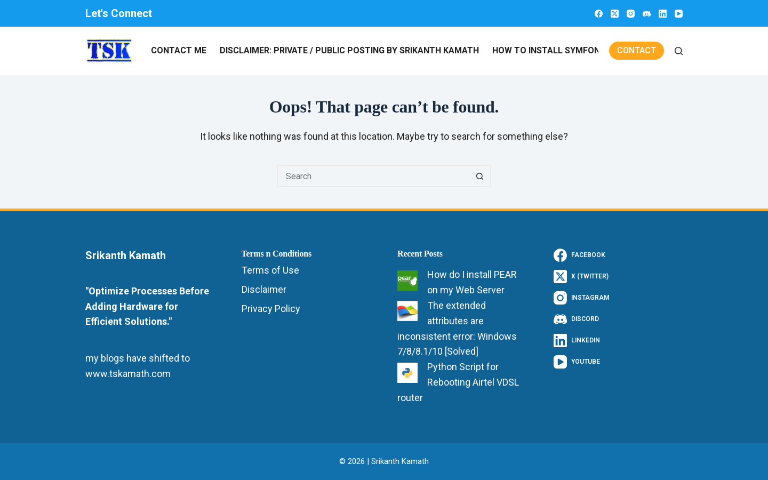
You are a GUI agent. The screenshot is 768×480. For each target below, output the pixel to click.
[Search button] (480, 176)
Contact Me (178, 50)
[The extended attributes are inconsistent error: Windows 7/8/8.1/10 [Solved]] (407, 311)
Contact (636, 50)
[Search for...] (373, 176)
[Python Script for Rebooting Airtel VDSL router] (407, 373)
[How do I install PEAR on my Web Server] (407, 280)
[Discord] (647, 14)
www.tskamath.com (128, 373)
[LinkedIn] (663, 14)
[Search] (679, 51)
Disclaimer (264, 289)
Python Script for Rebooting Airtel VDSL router (458, 382)
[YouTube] (679, 14)
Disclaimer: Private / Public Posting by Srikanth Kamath (349, 50)
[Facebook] (599, 14)
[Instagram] (631, 14)
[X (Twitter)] (615, 14)
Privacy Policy (271, 308)
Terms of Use (270, 270)
